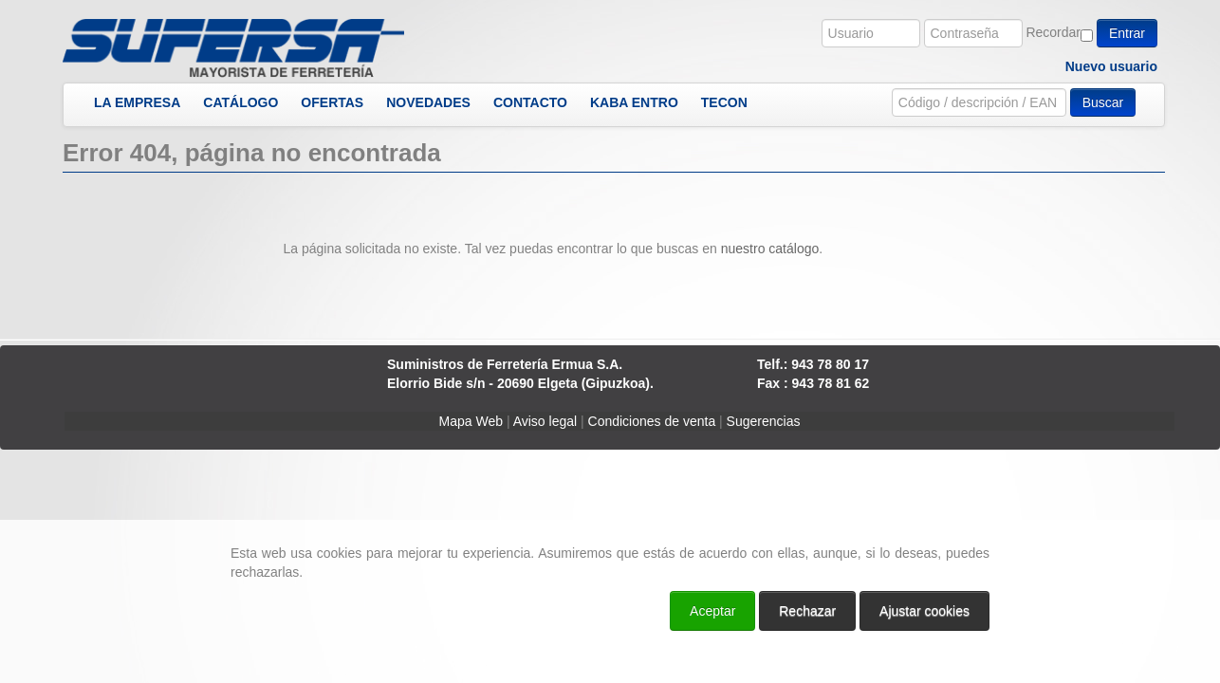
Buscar (1103, 102)
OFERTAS (332, 102)
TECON (724, 102)
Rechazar (807, 610)
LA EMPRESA (137, 102)
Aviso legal (545, 421)
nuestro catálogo (770, 248)
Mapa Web (471, 421)
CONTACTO (530, 102)
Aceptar (712, 610)
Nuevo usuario (1111, 66)
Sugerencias (764, 421)
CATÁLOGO (240, 102)
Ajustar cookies (924, 610)
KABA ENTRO (634, 102)
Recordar (1053, 32)
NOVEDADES (428, 102)
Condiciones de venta (652, 421)
